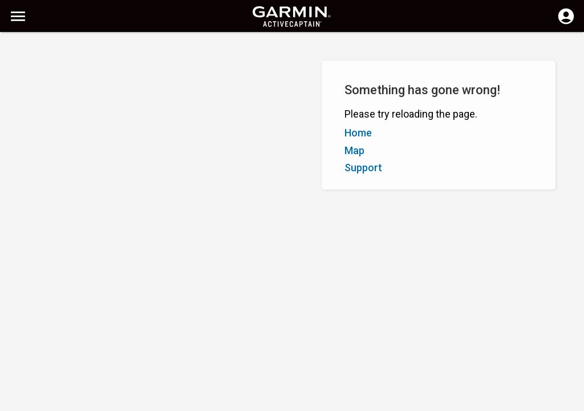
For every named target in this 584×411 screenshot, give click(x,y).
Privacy (265, 401)
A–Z (18, 101)
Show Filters (34, 75)
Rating (71, 101)
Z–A (42, 101)
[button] (569, 359)
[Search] (96, 49)
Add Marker (191, 101)
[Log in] (566, 22)
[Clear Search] (211, 49)
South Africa (310, 401)
